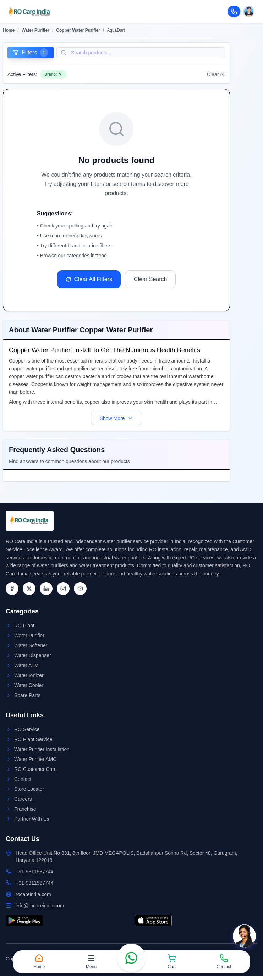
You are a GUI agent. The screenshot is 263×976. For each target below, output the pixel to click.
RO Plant (24, 625)
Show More (116, 418)
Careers (23, 799)
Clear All (216, 74)
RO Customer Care (35, 769)
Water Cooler (28, 685)
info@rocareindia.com (40, 905)
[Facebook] (12, 588)
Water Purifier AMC (35, 759)
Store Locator (29, 789)
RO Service (27, 729)
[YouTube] (80, 588)
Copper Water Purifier (78, 30)
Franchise (25, 809)
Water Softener (31, 645)
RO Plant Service (33, 739)
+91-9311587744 (34, 871)
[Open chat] (244, 936)
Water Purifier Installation (42, 749)
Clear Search (150, 279)
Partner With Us (31, 819)
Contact (22, 779)
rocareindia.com (33, 894)
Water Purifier (35, 30)
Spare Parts (27, 695)
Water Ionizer (29, 675)
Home (9, 30)
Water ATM (26, 665)
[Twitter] (29, 588)
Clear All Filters (89, 279)
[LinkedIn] (46, 588)
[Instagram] (63, 588)
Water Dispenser (32, 655)
